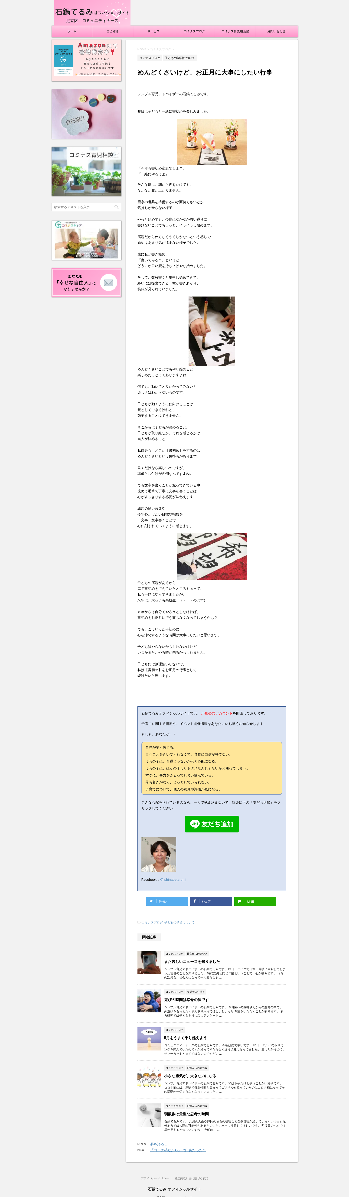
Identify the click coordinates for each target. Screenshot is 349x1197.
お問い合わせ (276, 31)
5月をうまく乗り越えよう (185, 1038)
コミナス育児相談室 (235, 31)
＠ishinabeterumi (173, 879)
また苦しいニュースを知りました (192, 962)
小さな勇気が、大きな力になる (190, 1076)
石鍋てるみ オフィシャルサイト (174, 1189)
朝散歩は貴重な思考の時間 (186, 1114)
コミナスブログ (194, 31)
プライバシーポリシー (155, 1178)
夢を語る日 (159, 1144)
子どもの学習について (179, 922)
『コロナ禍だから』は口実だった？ (178, 1150)
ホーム (71, 31)
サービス (153, 31)
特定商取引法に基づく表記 (191, 1178)
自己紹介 (113, 31)
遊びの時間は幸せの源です (186, 1000)
